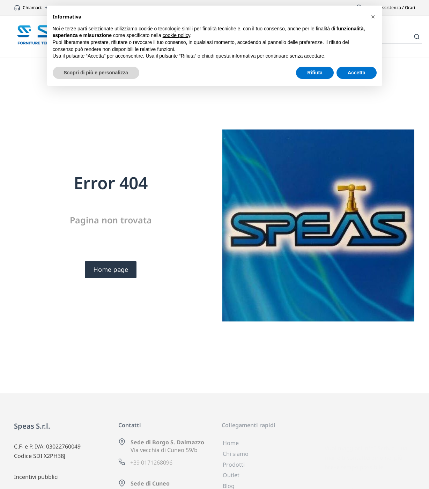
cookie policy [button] (176, 35)
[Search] (417, 36)
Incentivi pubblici (36, 477)
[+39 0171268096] (121, 461)
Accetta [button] (356, 72)
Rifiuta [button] (315, 72)
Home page (110, 269)
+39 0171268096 (151, 462)
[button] (373, 16)
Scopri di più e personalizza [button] (96, 72)
